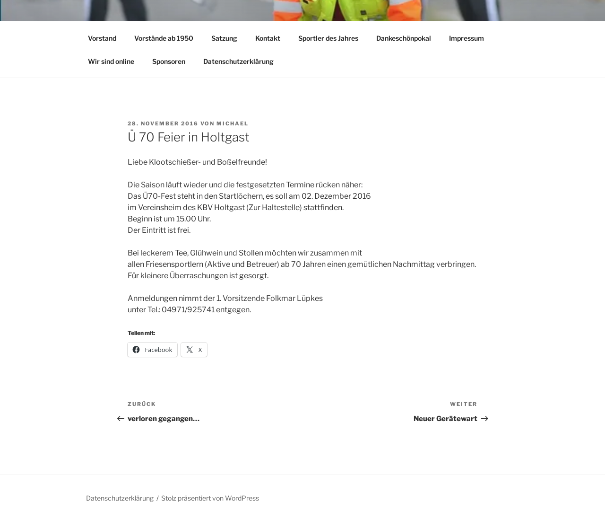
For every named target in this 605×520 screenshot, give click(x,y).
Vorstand (102, 38)
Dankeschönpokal (403, 38)
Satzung (224, 38)
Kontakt (267, 38)
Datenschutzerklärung (238, 61)
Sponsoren (168, 61)
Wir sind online (111, 61)
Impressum (466, 38)
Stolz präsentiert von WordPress (210, 498)
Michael (232, 123)
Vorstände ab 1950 (163, 38)
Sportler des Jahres (328, 38)
